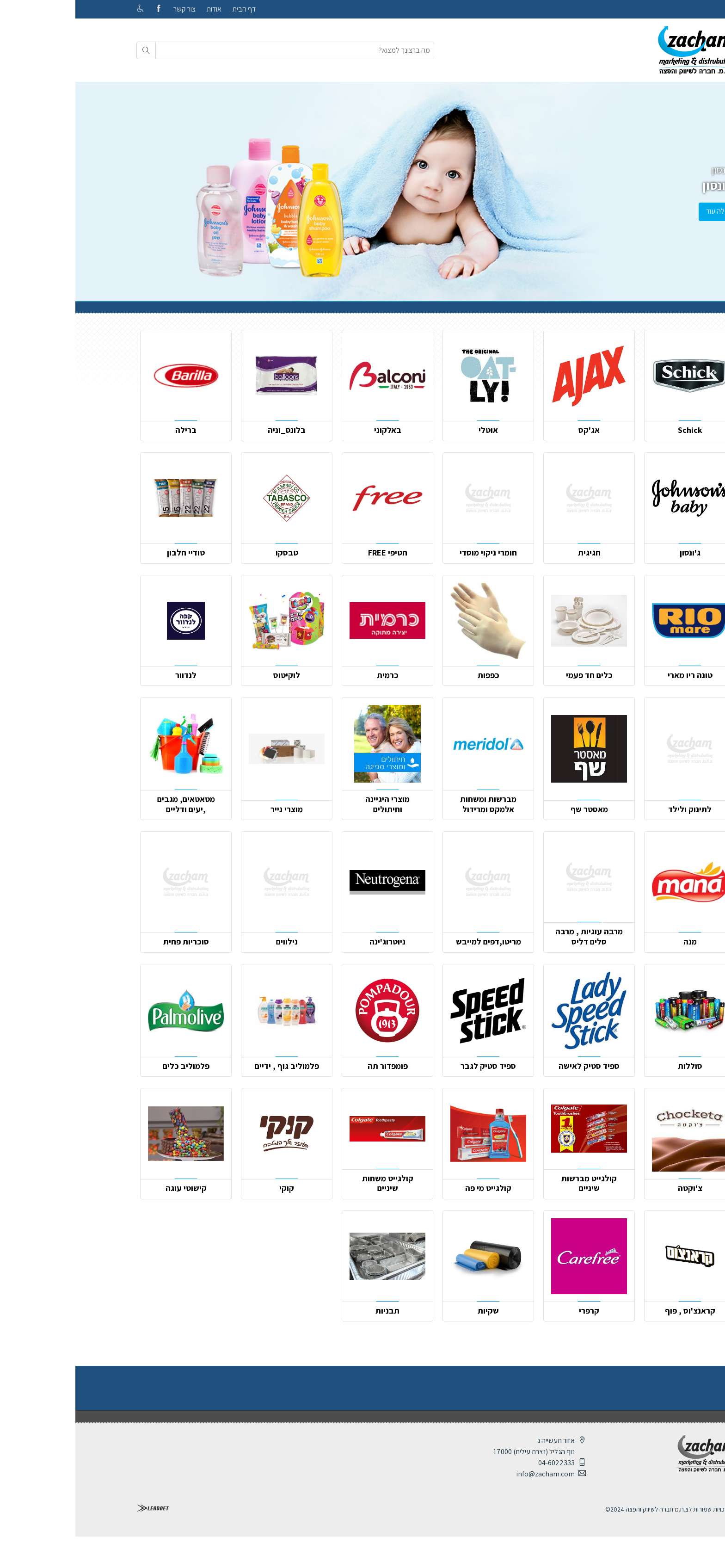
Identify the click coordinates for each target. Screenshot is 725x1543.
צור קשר (109, 9)
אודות (138, 9)
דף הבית (168, 9)
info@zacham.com (470, 1474)
